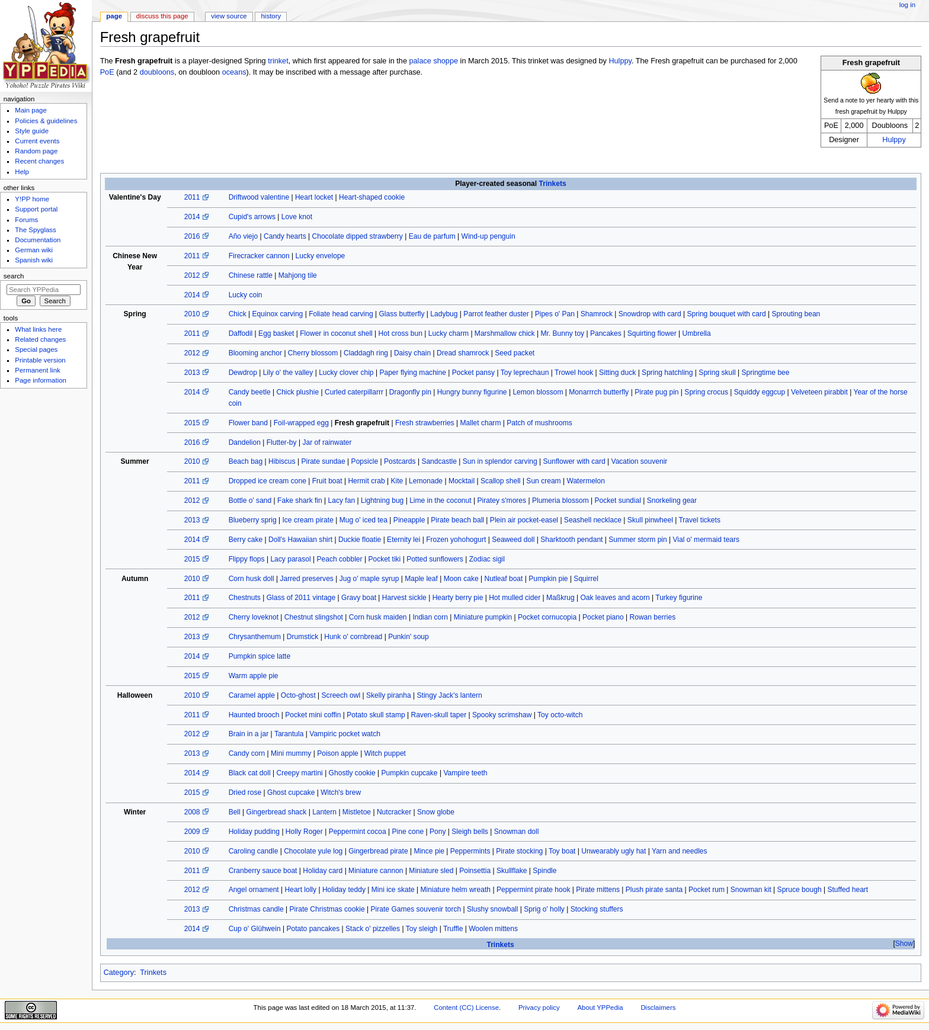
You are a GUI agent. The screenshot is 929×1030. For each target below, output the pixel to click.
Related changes (40, 339)
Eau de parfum (432, 236)
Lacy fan (341, 500)
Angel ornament (254, 889)
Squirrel (586, 579)
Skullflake (511, 871)
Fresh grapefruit (362, 423)
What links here (38, 329)
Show (904, 943)
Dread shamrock (463, 353)
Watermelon (585, 481)
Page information (40, 380)
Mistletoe (356, 812)
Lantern (324, 812)
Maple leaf (421, 579)
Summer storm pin (637, 539)
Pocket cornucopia (547, 617)
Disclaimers (657, 1007)
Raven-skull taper (438, 715)
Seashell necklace (593, 520)
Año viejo (243, 236)
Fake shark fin (299, 500)
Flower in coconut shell (336, 333)
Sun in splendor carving (500, 461)
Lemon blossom (537, 392)
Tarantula (289, 734)
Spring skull (717, 372)
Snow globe (435, 812)
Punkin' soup (408, 637)
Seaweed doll (513, 539)
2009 (192, 831)
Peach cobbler (340, 559)
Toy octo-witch (559, 715)
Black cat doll (250, 773)
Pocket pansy (473, 372)
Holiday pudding (254, 831)
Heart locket (314, 197)
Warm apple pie (253, 676)
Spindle (544, 871)
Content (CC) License (466, 1007)
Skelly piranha (388, 695)
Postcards (400, 461)
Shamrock (597, 314)
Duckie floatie (359, 539)
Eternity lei (403, 539)
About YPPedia (600, 1007)
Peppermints (470, 851)
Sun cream (543, 481)
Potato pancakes (312, 929)
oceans (234, 72)
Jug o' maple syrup (369, 579)
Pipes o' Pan (555, 314)
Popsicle (365, 461)
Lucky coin (245, 295)
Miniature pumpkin (483, 617)
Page (114, 16)
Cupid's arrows (252, 217)
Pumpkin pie (548, 579)
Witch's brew (341, 792)
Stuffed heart (847, 889)
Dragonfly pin (410, 392)
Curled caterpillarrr (354, 392)
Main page (31, 110)
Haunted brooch (254, 715)
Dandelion (245, 442)
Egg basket (276, 333)
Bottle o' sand (250, 500)
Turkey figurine (678, 597)
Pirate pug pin (656, 392)
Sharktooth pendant (571, 539)
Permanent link (37, 370)
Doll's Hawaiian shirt (300, 539)
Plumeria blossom (560, 500)
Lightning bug (382, 500)
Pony (438, 831)
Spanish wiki (34, 260)
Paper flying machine (412, 372)
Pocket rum (706, 889)
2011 (192, 197)
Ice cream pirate (307, 520)
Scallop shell (500, 481)
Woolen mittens (493, 929)
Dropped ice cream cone (267, 481)
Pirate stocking (519, 851)
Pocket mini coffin (313, 715)
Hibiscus (282, 461)
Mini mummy (291, 753)
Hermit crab (366, 481)
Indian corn (430, 617)
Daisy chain (412, 353)
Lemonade (426, 481)
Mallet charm (480, 423)
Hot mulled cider (514, 597)
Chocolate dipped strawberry (357, 236)
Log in (907, 4)
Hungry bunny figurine (472, 392)
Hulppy (894, 140)
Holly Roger (304, 831)
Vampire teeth (465, 773)
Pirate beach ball (457, 520)
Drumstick (303, 637)
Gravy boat (358, 597)
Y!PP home (32, 199)
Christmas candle (256, 909)
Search (14, 276)
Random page (36, 151)
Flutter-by (282, 442)
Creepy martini (299, 773)
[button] (904, 943)
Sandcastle (439, 461)
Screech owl (341, 695)
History (271, 16)
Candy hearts (285, 236)
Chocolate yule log (313, 851)
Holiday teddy (344, 889)
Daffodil (241, 333)
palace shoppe (434, 61)
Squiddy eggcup (759, 392)
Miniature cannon (375, 871)
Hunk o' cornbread (353, 637)
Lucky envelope (320, 256)
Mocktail (462, 481)
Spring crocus (706, 392)
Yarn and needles (679, 851)
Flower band (248, 423)
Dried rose (245, 792)
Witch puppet (385, 753)
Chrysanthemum (255, 637)
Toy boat (562, 851)
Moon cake (461, 579)
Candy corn (247, 753)
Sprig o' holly (544, 909)
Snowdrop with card (650, 314)
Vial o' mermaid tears (706, 539)
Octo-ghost (298, 695)
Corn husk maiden (378, 617)
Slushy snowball (492, 909)
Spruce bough (799, 889)
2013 (192, 372)
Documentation (37, 239)
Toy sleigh (422, 929)
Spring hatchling (667, 372)
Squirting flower (652, 333)
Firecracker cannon (259, 256)
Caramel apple (252, 695)
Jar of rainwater (326, 442)
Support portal (36, 209)
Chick (237, 314)
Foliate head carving (341, 314)
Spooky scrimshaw (501, 715)
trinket (278, 61)
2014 (192, 217)
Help (22, 171)
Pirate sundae (323, 461)
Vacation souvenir (639, 461)
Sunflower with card (574, 461)
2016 (192, 236)
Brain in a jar (249, 734)
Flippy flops (247, 559)
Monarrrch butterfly (599, 392)
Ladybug (443, 314)
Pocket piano (603, 617)
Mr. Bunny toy (562, 333)
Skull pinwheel (650, 520)
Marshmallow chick (505, 333)
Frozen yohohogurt (456, 539)
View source (228, 16)
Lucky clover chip (346, 372)
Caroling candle (253, 851)
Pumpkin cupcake (409, 773)
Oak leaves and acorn (614, 597)
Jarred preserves (306, 579)
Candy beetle (250, 392)
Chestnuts (245, 597)
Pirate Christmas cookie (327, 909)
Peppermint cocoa (357, 831)
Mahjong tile (297, 275)
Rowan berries (653, 617)
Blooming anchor (255, 353)
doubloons (157, 72)
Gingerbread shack (276, 812)
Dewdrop (243, 372)
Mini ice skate (393, 889)
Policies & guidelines (46, 120)
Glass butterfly (401, 314)
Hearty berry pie (458, 597)
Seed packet (514, 353)
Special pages (36, 349)
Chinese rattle (251, 275)
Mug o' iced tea (363, 520)
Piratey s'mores (501, 500)
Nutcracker (394, 812)
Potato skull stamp (376, 715)
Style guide (32, 130)
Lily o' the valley (288, 372)
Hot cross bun (400, 333)
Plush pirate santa (654, 889)
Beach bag (246, 461)
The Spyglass (35, 229)
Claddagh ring (366, 353)
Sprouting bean (796, 314)
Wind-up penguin (488, 236)
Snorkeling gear (672, 500)
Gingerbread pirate (378, 851)
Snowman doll (516, 831)
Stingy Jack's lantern (449, 695)
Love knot (296, 217)
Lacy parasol (290, 559)
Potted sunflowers (434, 559)
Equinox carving (277, 314)
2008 (192, 812)
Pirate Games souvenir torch (416, 909)
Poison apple (337, 753)
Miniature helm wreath (456, 889)
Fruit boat (327, 481)
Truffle (453, 929)
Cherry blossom (313, 353)
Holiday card (322, 871)
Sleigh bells (469, 831)
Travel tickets (699, 520)
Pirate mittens (598, 889)
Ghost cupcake (291, 792)
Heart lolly (301, 889)
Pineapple (409, 520)
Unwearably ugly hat (613, 851)
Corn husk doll (251, 579)
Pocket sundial (618, 500)
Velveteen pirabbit (819, 392)
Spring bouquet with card (726, 314)
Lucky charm (448, 333)
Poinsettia (475, 871)
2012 (192, 275)
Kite (397, 481)
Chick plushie (297, 392)
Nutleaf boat (503, 579)
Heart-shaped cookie (372, 197)
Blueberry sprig (253, 520)
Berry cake (246, 539)
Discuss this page (162, 16)
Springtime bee (765, 372)
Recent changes (39, 161)
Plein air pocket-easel (524, 520)
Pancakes (606, 333)
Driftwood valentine (259, 197)
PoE (107, 72)
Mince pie (429, 851)
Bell (235, 812)
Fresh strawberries (424, 423)
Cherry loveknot (253, 617)
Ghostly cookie (352, 773)
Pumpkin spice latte (259, 656)
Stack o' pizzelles (372, 929)
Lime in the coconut (440, 500)
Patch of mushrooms (539, 423)
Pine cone (408, 831)
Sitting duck (617, 372)
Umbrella (697, 333)
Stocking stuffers (597, 909)
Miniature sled (431, 871)
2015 (192, 423)
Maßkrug (560, 597)
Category (119, 972)
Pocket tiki (384, 559)
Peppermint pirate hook (533, 889)
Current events (37, 141)
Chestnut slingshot (313, 617)
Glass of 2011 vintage (301, 597)
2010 (192, 314)
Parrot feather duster (496, 314)
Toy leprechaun (525, 372)
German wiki (34, 250)
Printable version (40, 360)
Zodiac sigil (487, 559)
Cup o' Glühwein (255, 929)
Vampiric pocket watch (344, 734)
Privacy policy (539, 1007)
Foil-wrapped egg (301, 423)
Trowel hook (574, 372)
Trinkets (552, 183)
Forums (26, 219)
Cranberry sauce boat (263, 871)
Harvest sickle (404, 597)
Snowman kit (751, 889)
